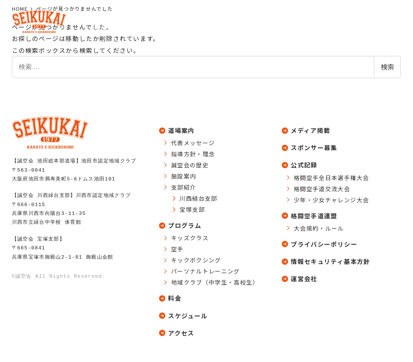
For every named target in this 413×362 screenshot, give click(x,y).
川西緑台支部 (198, 197)
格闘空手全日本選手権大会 (331, 177)
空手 (177, 248)
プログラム (184, 224)
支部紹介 (183, 186)
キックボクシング (196, 259)
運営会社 (304, 279)
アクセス (181, 332)
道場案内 (181, 128)
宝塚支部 (191, 208)
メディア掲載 (310, 128)
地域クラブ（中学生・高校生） (215, 281)
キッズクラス (190, 237)
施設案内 (183, 174)
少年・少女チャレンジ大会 (331, 199)
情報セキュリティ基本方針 (330, 261)
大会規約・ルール (319, 228)
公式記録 (304, 164)
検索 (387, 67)
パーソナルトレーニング (205, 270)
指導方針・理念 (193, 152)
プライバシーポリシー (324, 244)
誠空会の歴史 (190, 163)
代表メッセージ (193, 141)
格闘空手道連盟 (314, 215)
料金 (174, 297)
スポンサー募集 (314, 146)
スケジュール (187, 315)
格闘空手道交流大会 (322, 188)
